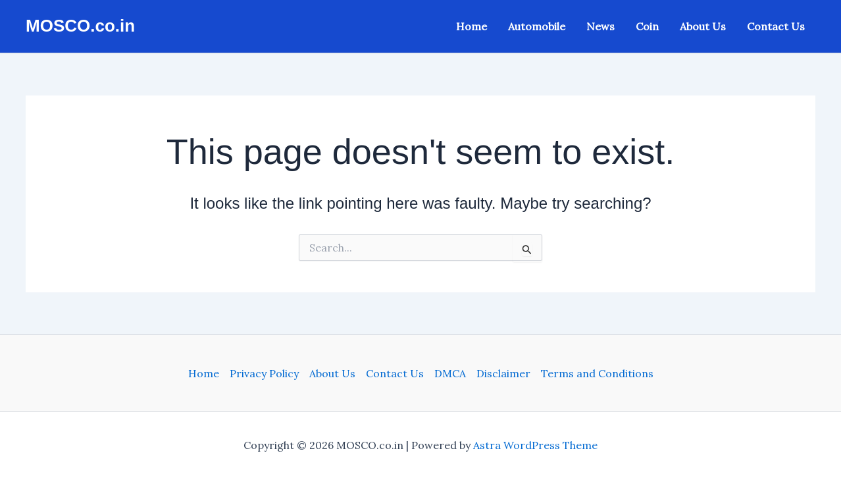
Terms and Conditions (597, 373)
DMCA (450, 373)
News (600, 26)
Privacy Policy (264, 373)
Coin (647, 26)
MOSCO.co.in (80, 26)
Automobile (536, 26)
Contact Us (776, 26)
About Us (703, 26)
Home (471, 26)
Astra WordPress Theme (535, 445)
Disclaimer (503, 373)
